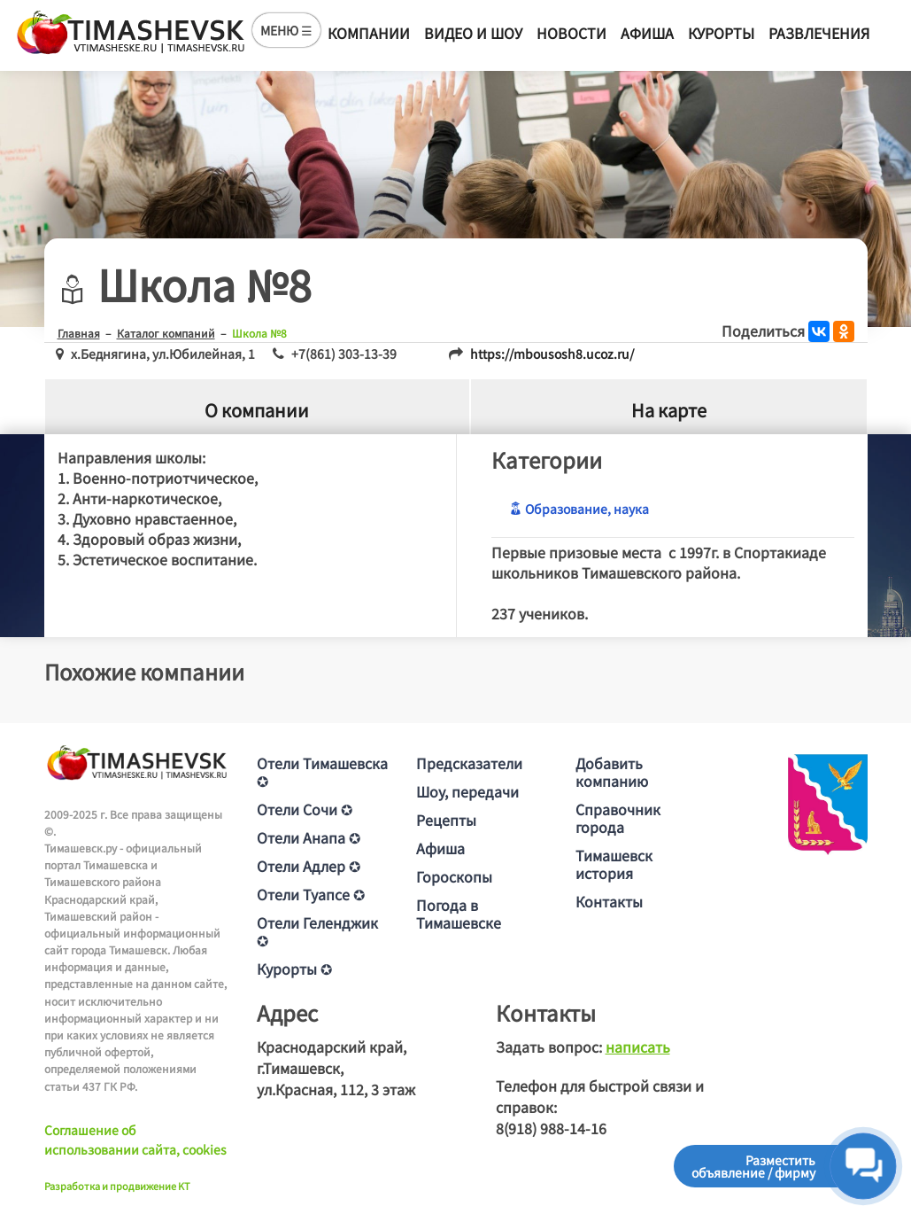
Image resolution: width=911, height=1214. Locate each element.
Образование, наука (579, 509)
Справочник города (617, 818)
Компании (369, 32)
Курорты (721, 32)
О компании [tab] (257, 410)
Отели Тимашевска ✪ (322, 772)
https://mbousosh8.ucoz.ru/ (552, 353)
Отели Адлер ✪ (308, 866)
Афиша (647, 32)
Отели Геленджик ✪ (317, 931)
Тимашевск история (613, 864)
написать (638, 1046)
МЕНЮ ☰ (286, 30)
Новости (571, 32)
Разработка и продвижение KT (117, 1186)
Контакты (609, 901)
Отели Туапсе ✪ (311, 894)
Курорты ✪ (294, 968)
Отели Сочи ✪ (304, 809)
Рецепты (446, 820)
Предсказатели (469, 763)
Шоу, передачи (467, 791)
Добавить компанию (611, 772)
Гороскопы (454, 876)
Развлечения (818, 32)
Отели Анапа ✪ (308, 837)
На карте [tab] (668, 410)
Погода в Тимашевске (458, 913)
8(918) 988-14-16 (551, 1128)
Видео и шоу (473, 32)
